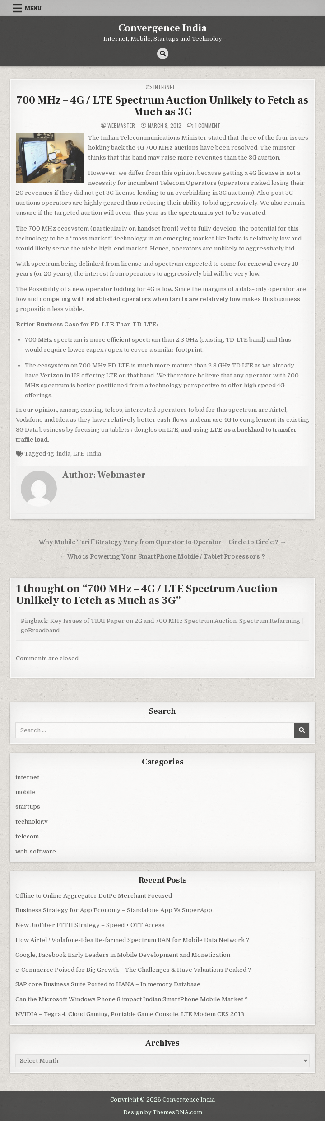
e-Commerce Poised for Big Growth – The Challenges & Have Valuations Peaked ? (133, 969)
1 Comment (207, 125)
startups (27, 806)
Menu (33, 8)
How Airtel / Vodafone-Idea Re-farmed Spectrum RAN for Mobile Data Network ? (132, 940)
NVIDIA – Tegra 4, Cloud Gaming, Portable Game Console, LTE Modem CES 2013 (129, 1014)
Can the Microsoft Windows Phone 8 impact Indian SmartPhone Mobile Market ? (131, 999)
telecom (27, 836)
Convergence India (162, 28)
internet (164, 87)
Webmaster (121, 125)
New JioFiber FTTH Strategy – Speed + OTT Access (90, 925)
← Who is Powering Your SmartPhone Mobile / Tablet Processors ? (162, 556)
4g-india (58, 453)
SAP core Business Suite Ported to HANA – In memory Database (107, 984)
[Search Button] (162, 53)
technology (31, 821)
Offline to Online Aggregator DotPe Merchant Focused (93, 895)
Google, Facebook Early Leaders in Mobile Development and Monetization (122, 954)
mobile (25, 792)
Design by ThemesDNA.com (162, 1112)
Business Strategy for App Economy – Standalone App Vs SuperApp (113, 910)
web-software (35, 851)
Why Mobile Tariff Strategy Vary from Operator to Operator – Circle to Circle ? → (162, 542)
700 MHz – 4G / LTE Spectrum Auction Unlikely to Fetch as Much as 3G (162, 106)
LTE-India (87, 453)
